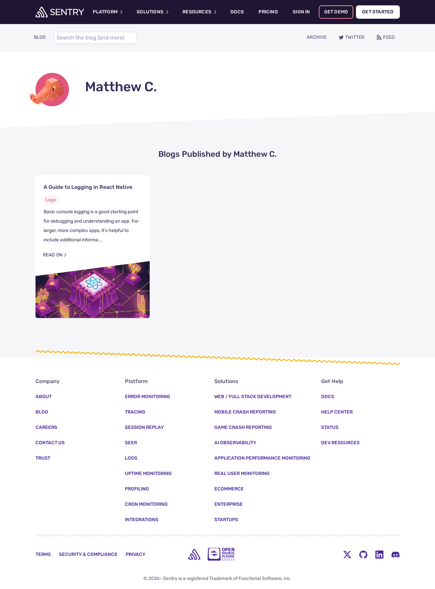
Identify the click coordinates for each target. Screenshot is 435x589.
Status (330, 427)
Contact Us (50, 443)
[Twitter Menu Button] (347, 554)
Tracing (135, 412)
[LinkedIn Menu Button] (379, 554)
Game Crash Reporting (243, 427)
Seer (131, 443)
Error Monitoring (147, 396)
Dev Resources (340, 443)
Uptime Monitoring (148, 473)
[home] (194, 554)
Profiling (137, 489)
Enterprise (228, 504)
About (43, 396)
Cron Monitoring (146, 504)
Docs (327, 396)
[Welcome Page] (59, 12)
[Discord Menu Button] (395, 554)
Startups (226, 519)
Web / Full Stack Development (252, 396)
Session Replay (144, 427)
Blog (41, 412)
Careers (46, 427)
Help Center (337, 412)
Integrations (141, 519)
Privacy (135, 554)
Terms (43, 554)
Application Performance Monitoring (262, 458)
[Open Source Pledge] (221, 554)
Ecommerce (229, 489)
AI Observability (235, 443)
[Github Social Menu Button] (363, 554)
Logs (51, 200)
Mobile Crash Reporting (245, 412)
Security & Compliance (88, 554)
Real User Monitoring (242, 473)
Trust (42, 458)
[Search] (94, 38)
